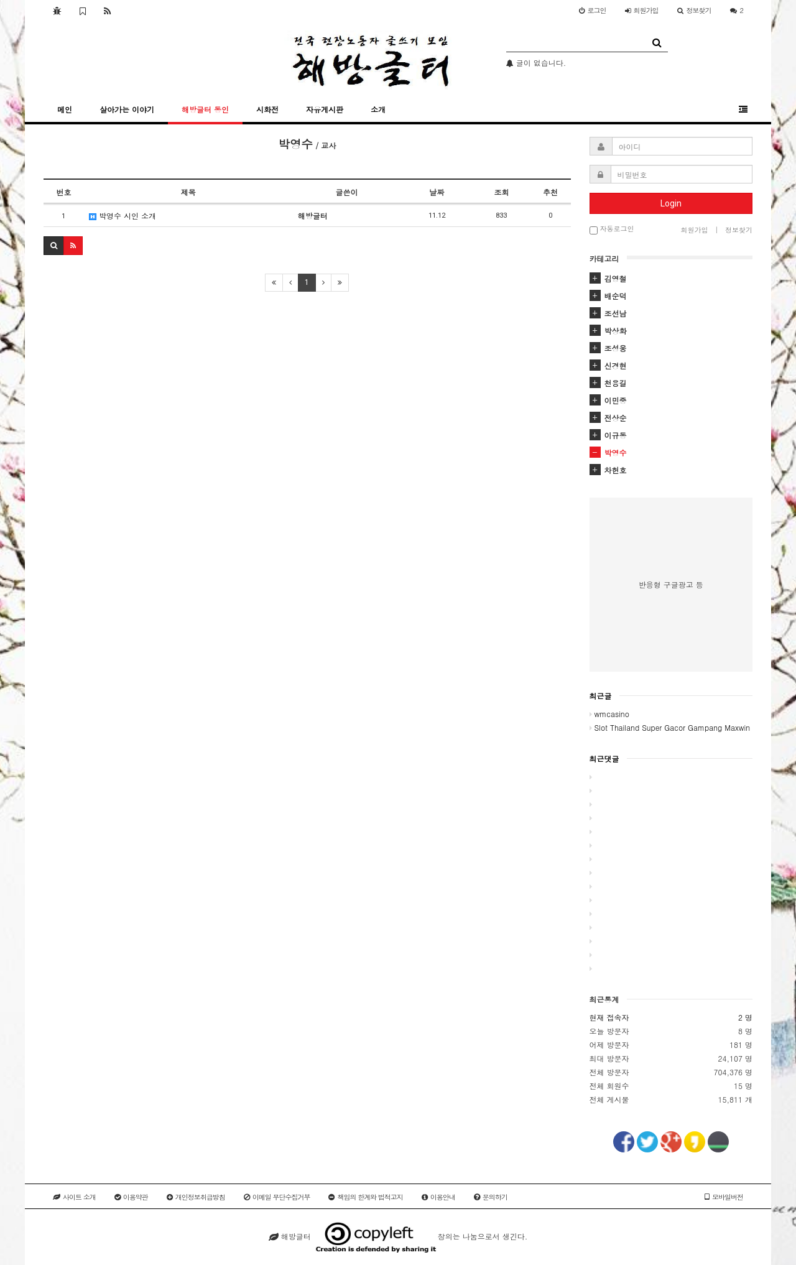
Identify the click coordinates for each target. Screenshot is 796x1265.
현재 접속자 (609, 1017)
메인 (64, 109)
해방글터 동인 (205, 109)
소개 (378, 109)
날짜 (436, 192)
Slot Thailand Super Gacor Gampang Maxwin (670, 727)
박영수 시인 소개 (122, 215)
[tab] (671, 278)
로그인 (592, 10)
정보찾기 (694, 10)
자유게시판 (324, 109)
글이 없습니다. (536, 62)
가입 (642, 10)
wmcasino (609, 713)
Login (671, 203)
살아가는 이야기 (127, 109)
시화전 (267, 109)
